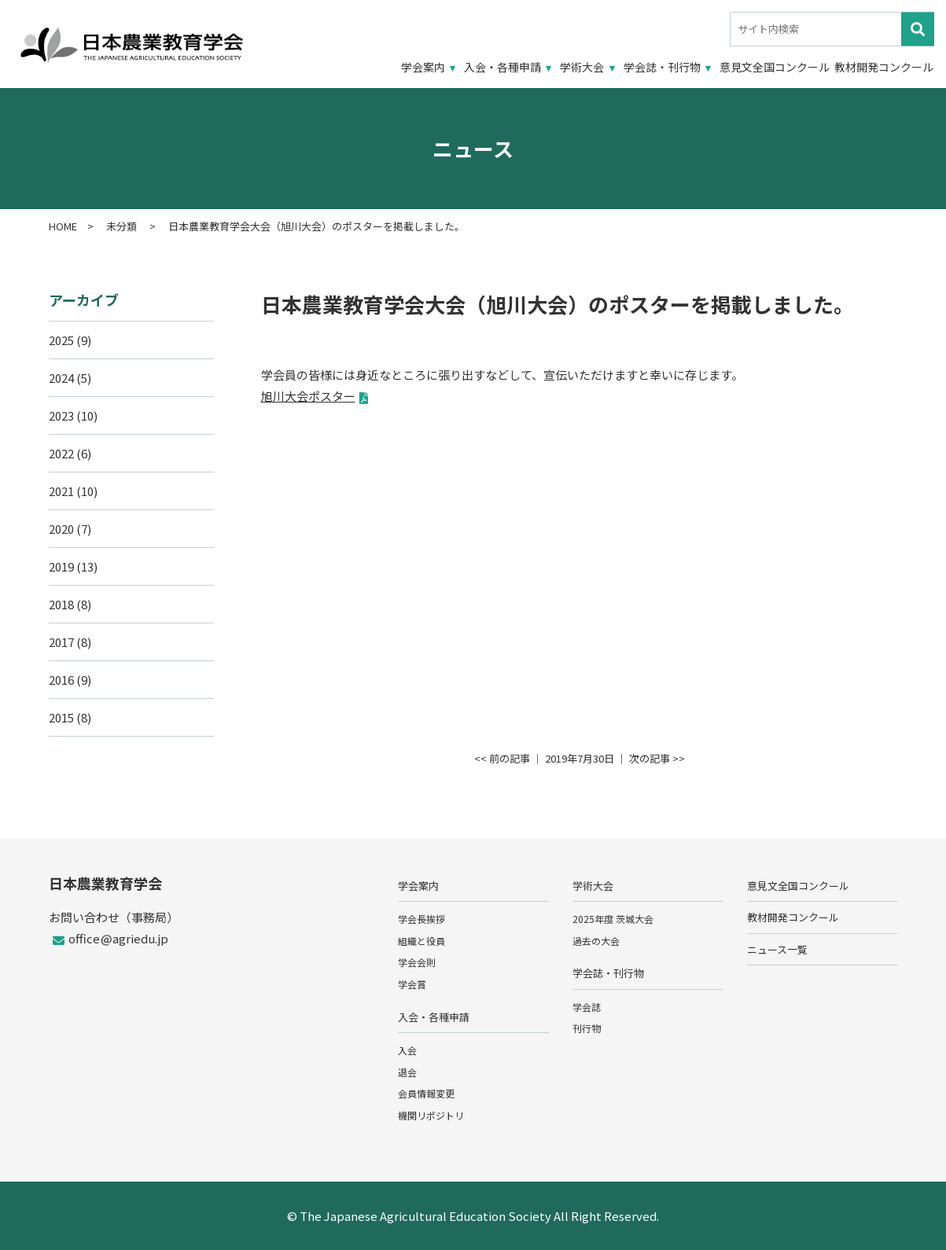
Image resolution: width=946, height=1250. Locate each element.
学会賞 (412, 984)
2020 (61, 528)
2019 (61, 566)
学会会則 (417, 962)
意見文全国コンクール (775, 67)
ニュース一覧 (777, 949)
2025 (61, 340)
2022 (61, 453)
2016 (61, 679)
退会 (407, 1072)
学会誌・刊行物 (662, 67)
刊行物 (586, 1028)
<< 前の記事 (502, 758)
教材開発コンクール (883, 67)
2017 (61, 642)
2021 (61, 491)
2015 (61, 717)
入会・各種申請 (502, 67)
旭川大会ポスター (308, 396)
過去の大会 (596, 940)
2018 (61, 604)
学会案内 (423, 67)
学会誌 (586, 1006)
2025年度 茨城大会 (612, 918)
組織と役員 (421, 940)
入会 (407, 1050)
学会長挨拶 (421, 918)
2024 (61, 377)
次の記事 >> (657, 758)
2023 (61, 415)
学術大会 (582, 67)
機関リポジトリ (431, 1115)
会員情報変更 (426, 1093)
